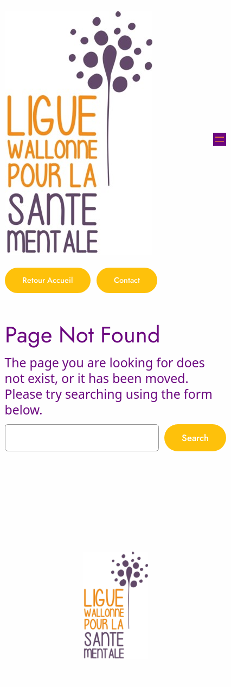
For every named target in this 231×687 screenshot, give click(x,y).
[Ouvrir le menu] (219, 139)
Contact (127, 280)
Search (195, 437)
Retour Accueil (47, 280)
